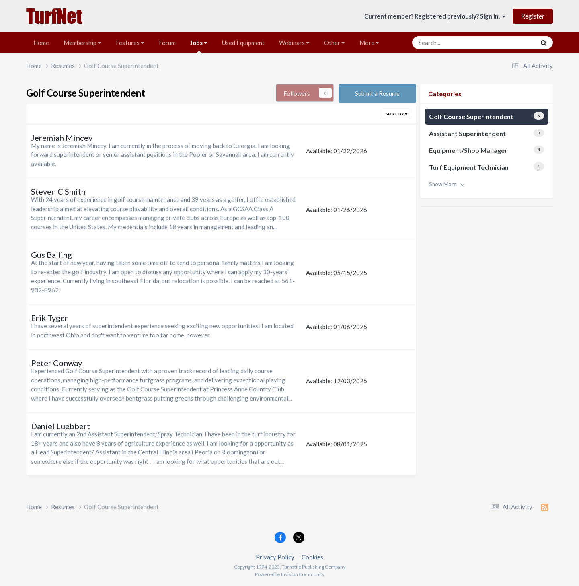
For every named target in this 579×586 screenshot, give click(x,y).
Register (532, 16)
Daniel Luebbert (60, 426)
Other (334, 42)
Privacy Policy (275, 557)
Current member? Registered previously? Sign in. (434, 16)
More (369, 42)
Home (41, 42)
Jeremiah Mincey (61, 137)
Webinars (294, 42)
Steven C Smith (58, 191)
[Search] (452, 42)
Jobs (198, 46)
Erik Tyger (49, 318)
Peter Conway (56, 363)
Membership (82, 42)
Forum (167, 42)
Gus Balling (51, 254)
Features (130, 42)
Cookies (312, 557)
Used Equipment (243, 42)
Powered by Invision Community (289, 574)
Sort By (396, 113)
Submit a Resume (377, 93)
